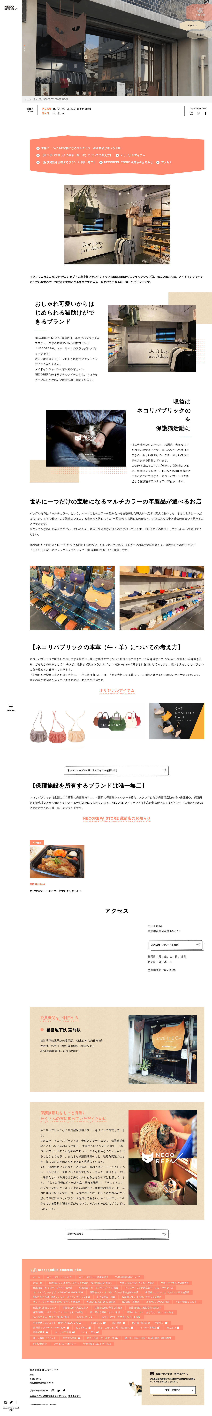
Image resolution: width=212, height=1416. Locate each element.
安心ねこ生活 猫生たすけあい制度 (51, 1317)
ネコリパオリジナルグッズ (102, 1338)
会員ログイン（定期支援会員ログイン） (48, 1397)
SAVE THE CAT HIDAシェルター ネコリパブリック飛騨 (61, 1297)
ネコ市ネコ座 (71, 1338)
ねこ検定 (118, 1322)
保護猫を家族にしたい (44, 1307)
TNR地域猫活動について (128, 1277)
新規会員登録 (74, 1397)
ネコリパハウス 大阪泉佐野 (175, 1283)
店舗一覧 (37, 99)
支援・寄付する (172, 1390)
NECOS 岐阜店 (131, 1302)
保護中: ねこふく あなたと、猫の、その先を (150, 1312)
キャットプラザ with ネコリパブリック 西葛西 (56, 1302)
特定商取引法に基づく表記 (97, 1343)
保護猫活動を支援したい (75, 1307)
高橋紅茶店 (40, 1332)
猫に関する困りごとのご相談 (105, 1312)
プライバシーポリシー (65, 1343)
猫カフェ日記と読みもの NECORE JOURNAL (148, 1338)
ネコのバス (98, 1322)
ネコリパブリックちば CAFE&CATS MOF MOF (58, 1292)
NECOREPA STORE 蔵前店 (55, 99)
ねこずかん (83, 1327)
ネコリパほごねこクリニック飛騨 (137, 1283)
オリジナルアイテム (133, 155)
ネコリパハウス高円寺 (157, 1302)
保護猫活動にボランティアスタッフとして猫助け (58, 1312)
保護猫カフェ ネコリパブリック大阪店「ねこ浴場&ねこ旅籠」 (81, 1283)
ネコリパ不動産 (150, 1327)
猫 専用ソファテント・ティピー (51, 1327)
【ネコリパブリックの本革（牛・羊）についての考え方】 (77, 155)
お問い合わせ (40, 1343)
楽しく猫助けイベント (44, 1338)
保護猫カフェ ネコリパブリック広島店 (141, 1297)
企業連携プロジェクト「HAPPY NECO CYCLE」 (58, 1322)
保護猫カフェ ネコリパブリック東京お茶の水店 (114, 1292)
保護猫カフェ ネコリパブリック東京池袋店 (167, 1292)
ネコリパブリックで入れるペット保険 (121, 1317)
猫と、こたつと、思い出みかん (115, 1327)
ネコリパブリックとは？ (59, 1277)
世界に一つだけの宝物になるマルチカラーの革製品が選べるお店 (81, 148)
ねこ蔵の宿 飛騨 (106, 1297)
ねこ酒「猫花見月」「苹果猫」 (149, 1322)
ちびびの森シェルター (187, 1302)
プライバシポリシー (39, 1391)
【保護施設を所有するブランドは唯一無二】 (68, 162)
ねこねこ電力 (90, 1332)
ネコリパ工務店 (65, 1332)
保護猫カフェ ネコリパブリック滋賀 (98, 1287)
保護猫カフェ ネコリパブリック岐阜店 (53, 1287)
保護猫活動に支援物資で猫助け (145, 1307)
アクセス (166, 162)
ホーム (28, 99)
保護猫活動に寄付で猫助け (108, 1307)
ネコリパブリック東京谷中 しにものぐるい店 (149, 1287)
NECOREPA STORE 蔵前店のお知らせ (128, 162)
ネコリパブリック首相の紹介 (93, 1277)
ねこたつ (173, 1327)
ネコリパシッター (85, 1317)
